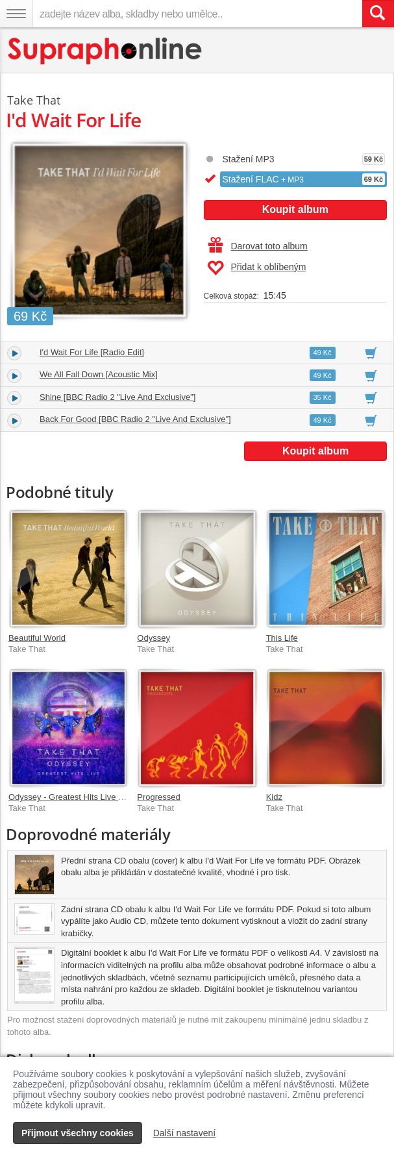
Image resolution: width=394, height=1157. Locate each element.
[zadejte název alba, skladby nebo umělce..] (197, 13)
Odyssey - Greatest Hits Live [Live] (73, 797)
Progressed (158, 797)
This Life (282, 638)
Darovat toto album (258, 246)
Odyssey (153, 638)
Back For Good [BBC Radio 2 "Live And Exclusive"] (135, 419)
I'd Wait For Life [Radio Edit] (92, 352)
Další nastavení (184, 1133)
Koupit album (295, 209)
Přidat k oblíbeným (256, 268)
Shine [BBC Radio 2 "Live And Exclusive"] (117, 397)
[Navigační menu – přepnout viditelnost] (16, 13)
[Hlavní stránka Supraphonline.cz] (105, 50)
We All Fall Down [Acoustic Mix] (99, 374)
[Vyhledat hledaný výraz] (378, 13)
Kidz (274, 797)
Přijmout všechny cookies (77, 1133)
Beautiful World (37, 638)
